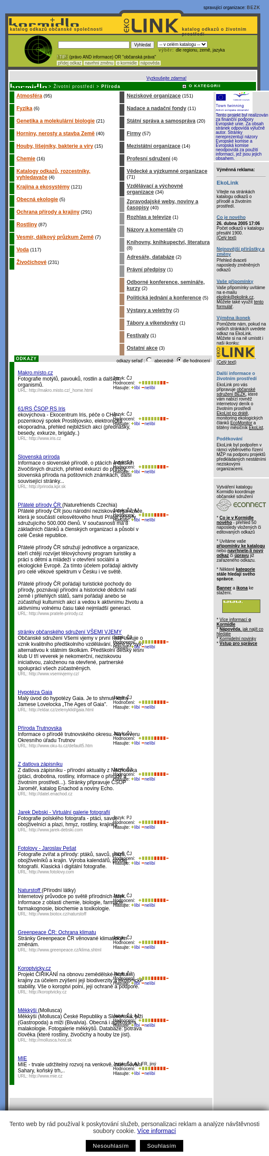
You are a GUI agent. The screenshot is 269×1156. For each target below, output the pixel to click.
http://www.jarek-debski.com (56, 829)
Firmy (133, 133)
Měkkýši (28, 1010)
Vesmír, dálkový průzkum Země (55, 237)
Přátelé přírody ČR (40, 505)
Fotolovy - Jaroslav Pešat (47, 848)
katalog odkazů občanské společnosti (55, 29)
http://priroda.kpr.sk (47, 486)
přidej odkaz (69, 63)
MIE (22, 1058)
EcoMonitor (241, 422)
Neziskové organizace (153, 96)
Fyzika (24, 108)
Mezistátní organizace (153, 146)
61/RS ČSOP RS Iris (41, 409)
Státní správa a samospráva (160, 121)
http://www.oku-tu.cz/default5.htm (61, 745)
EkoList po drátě (232, 413)
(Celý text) (227, 237)
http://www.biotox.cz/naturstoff (58, 914)
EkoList (256, 427)
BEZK (253, 7)
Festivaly (137, 335)
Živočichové (31, 262)
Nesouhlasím (111, 1146)
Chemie (25, 159)
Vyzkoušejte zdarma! (166, 78)
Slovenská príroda (39, 457)
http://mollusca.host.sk (50, 1040)
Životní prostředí (73, 86)
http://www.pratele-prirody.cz (56, 613)
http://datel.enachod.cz (51, 793)
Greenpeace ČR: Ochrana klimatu (57, 932)
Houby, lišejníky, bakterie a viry (54, 146)
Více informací (156, 1130)
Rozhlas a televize (148, 217)
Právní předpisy (145, 270)
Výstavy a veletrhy (149, 310)
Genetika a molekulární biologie (55, 121)
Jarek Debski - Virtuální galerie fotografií (64, 812)
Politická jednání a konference (163, 298)
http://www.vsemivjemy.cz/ (54, 673)
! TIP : (62, 57)
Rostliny (26, 224)
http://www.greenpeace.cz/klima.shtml (65, 950)
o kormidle (127, 63)
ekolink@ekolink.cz (235, 297)
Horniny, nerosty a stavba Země (55, 133)
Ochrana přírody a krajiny (47, 212)
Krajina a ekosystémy (43, 187)
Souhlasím (161, 1146)
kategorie (245, 569)
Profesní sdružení (148, 159)
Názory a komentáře (151, 230)
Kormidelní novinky (238, 638)
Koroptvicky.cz (34, 968)
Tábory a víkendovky (152, 323)
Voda (22, 250)
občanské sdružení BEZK (236, 392)
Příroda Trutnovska (40, 728)
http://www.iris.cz (45, 438)
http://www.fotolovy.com (51, 871)
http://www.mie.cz (46, 1076)
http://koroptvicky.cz (48, 992)
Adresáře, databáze (150, 257)
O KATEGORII (205, 86)
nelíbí (148, 387)
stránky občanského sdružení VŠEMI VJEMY (70, 632)
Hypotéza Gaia (35, 692)
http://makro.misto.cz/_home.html (61, 390)
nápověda (150, 63)
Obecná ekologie (37, 199)
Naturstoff (30, 890)
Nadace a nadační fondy (156, 108)
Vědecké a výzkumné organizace (166, 171)
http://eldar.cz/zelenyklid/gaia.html (61, 709)
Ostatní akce (141, 348)
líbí (135, 387)
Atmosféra (29, 96)
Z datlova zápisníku (40, 764)
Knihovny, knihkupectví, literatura (168, 242)
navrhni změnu (99, 63)
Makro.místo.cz (35, 373)
